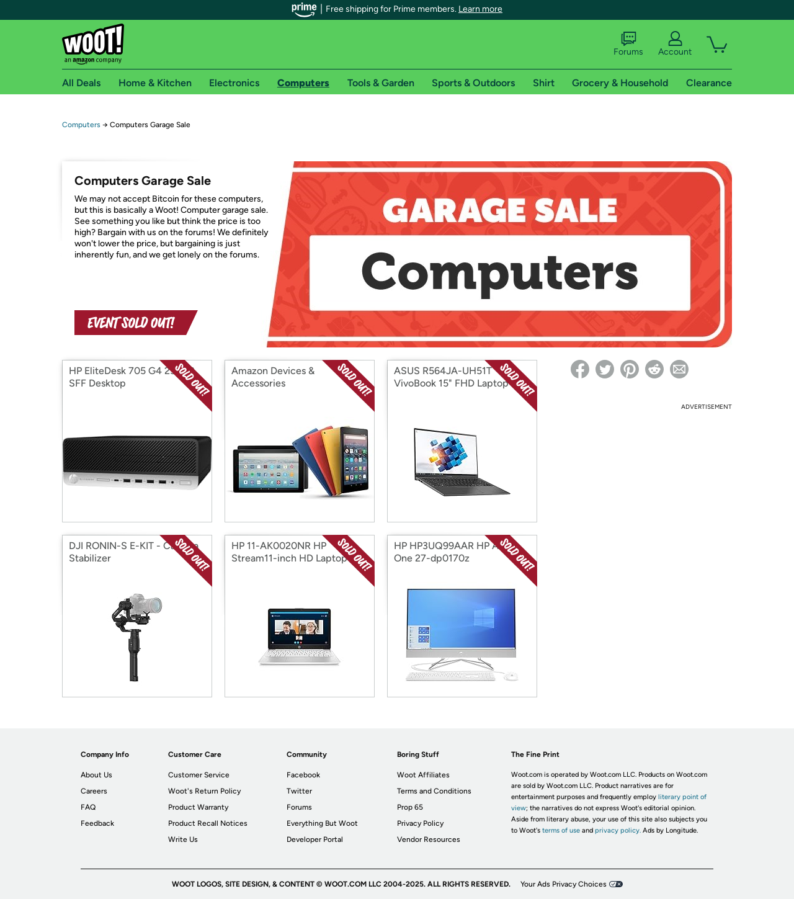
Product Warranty (198, 807)
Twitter (299, 791)
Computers (81, 124)
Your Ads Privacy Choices (563, 884)
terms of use (561, 830)
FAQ (88, 807)
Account (675, 44)
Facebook (303, 775)
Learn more (480, 9)
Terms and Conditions (434, 791)
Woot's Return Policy (204, 791)
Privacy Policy (420, 823)
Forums (628, 44)
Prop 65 (410, 807)
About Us (96, 775)
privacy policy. (618, 830)
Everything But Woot (322, 823)
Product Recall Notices (208, 823)
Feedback (97, 823)
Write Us (183, 839)
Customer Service (199, 775)
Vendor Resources (428, 839)
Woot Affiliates (423, 775)
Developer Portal (315, 839)
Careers (94, 791)
